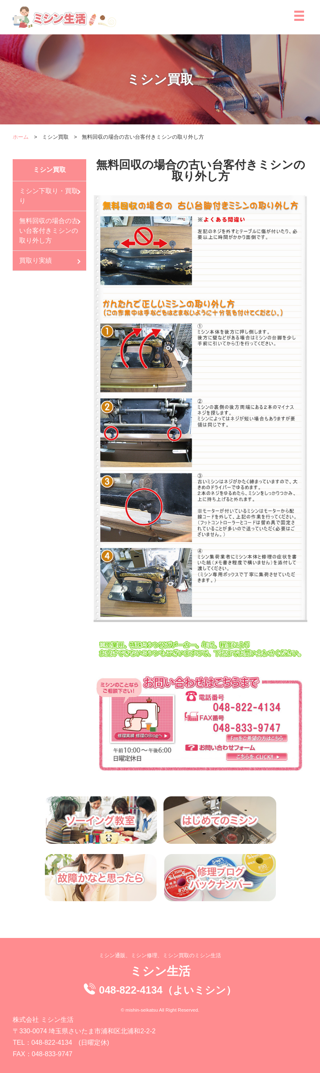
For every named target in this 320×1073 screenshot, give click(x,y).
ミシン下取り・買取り (48, 195)
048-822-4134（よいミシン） (167, 990)
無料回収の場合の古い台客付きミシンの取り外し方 (48, 230)
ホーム (21, 137)
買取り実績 (35, 260)
